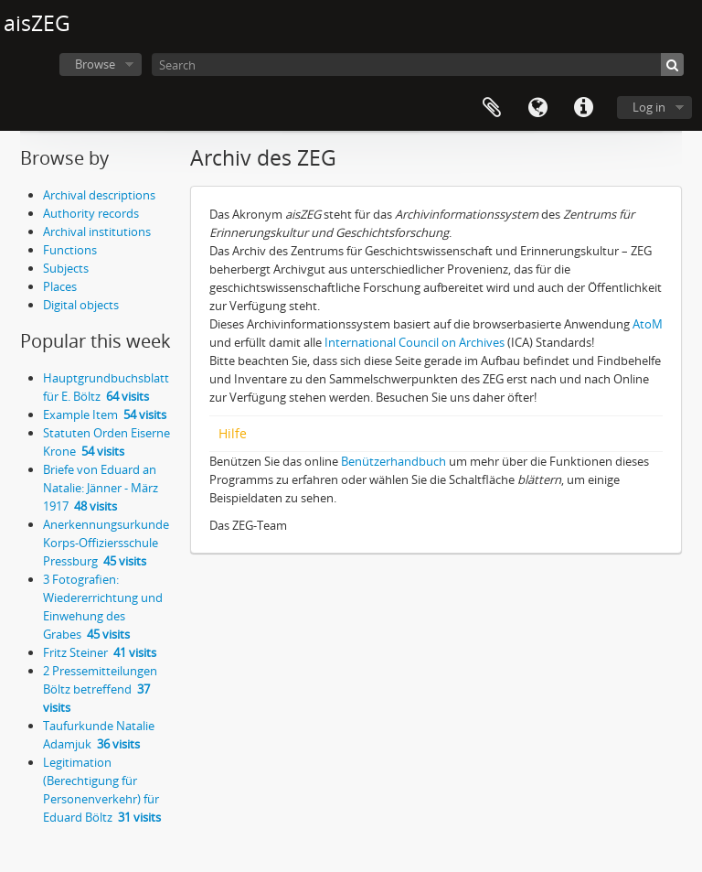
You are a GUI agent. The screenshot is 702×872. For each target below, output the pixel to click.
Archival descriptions (99, 195)
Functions (70, 250)
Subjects (66, 268)
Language (537, 108)
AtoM (648, 324)
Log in (649, 107)
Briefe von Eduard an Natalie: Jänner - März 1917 (100, 487)
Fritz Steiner (99, 652)
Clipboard (492, 108)
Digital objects (81, 304)
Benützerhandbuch (393, 461)
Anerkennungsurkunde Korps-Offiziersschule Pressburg (106, 542)
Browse (95, 64)
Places (60, 286)
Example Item (104, 414)
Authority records (91, 213)
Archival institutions (97, 231)
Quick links (583, 108)
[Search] (418, 64)
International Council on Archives (414, 342)
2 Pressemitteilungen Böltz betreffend (100, 689)
